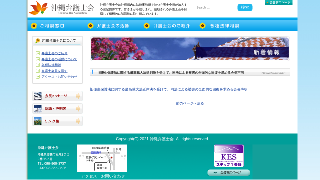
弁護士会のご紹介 (55, 53)
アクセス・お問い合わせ (59, 76)
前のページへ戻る (190, 103)
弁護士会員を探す (55, 71)
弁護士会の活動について (59, 59)
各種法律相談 (51, 65)
